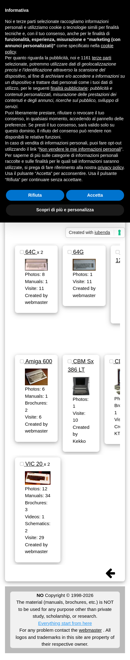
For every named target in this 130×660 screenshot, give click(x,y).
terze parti (101, 57)
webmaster (90, 630)
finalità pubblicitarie (69, 88)
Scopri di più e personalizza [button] (65, 209)
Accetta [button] (95, 195)
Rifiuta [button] (35, 195)
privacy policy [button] (110, 167)
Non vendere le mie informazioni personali (80, 149)
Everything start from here (65, 623)
